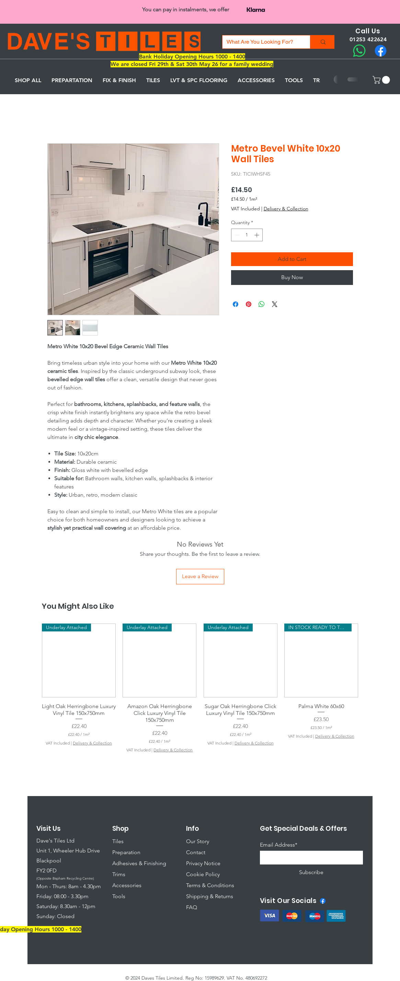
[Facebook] (380, 50)
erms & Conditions (211, 885)
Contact (195, 852)
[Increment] (257, 235)
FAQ (191, 907)
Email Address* (278, 845)
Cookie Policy (203, 874)
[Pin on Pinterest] (248, 304)
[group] (200, 688)
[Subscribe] (311, 872)
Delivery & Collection (286, 209)
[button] (382, 80)
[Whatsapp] (359, 50)
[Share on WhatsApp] (262, 304)
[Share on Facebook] (235, 304)
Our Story (197, 841)
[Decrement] (236, 235)
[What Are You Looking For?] (261, 41)
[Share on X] (275, 304)
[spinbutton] (247, 235)
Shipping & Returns (209, 896)
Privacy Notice (203, 863)
